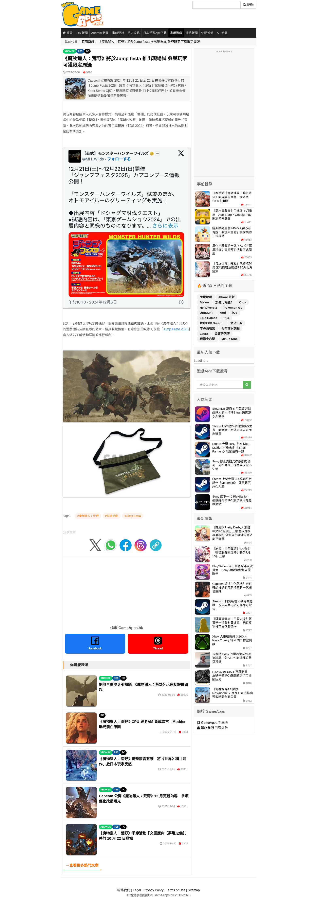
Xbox (242, 302)
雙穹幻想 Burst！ (212, 323)
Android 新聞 (100, 33)
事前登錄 (118, 33)
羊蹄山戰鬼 (208, 328)
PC (87, 51)
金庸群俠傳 (222, 333)
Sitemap (194, 890)
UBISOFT (207, 312)
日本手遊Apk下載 (155, 33)
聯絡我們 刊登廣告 (212, 728)
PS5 (80, 51)
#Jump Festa (133, 516)
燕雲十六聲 (208, 339)
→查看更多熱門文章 (82, 865)
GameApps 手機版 (212, 722)
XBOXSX (69, 51)
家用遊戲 (176, 33)
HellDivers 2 (209, 307)
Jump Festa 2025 (175, 329)
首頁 (67, 33)
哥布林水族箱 (230, 328)
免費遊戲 (206, 297)
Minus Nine (229, 339)
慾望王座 (236, 323)
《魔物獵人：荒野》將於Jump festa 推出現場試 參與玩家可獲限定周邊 (149, 41)
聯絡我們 (123, 890)
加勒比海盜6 (224, 302)
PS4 (226, 318)
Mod (223, 312)
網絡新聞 (192, 33)
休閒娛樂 (207, 33)
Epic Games (209, 318)
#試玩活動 (111, 516)
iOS (235, 312)
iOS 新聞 (82, 33)
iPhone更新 (226, 297)
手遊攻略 (134, 33)
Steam (205, 302)
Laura (204, 333)
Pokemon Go (233, 307)
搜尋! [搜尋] (248, 4)
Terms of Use (175, 890)
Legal (137, 890)
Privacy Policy (153, 890)
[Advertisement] (126, 589)
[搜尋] (216, 5)
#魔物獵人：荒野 (88, 516)
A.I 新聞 (222, 33)
